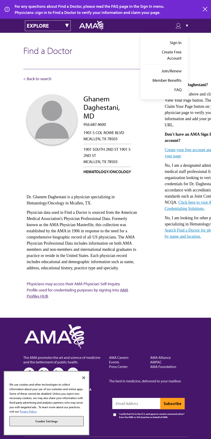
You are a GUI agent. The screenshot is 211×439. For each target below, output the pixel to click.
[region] (46, 403)
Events (114, 362)
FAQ (178, 89)
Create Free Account (172, 55)
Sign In (176, 42)
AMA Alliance (160, 357)
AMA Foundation (163, 366)
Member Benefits (167, 80)
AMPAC (156, 362)
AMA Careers (118, 357)
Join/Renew (171, 71)
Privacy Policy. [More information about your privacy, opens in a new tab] (28, 411)
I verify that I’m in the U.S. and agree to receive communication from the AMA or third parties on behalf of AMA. (151, 416)
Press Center (118, 366)
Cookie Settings (46, 421)
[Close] (84, 378)
